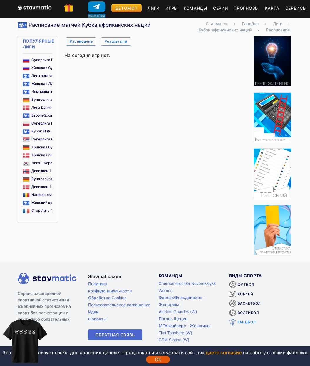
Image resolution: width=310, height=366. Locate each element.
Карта (272, 8)
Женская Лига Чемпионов (50, 83)
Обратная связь (115, 334)
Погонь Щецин (173, 318)
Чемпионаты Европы (45, 91)
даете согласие (224, 352)
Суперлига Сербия (43, 139)
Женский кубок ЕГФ (45, 202)
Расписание (81, 41)
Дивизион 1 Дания (43, 186)
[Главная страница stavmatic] (35, 7)
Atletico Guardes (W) (178, 311)
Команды (195, 8)
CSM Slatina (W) (174, 339)
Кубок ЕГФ (36, 131)
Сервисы (296, 8)
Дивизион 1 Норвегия (46, 171)
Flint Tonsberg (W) (175, 332)
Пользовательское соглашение (119, 304)
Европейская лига (43, 115)
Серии (220, 8)
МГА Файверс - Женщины (184, 325)
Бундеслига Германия (46, 99)
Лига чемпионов (41, 75)
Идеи (93, 311)
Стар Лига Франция (44, 210)
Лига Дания (37, 107)
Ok (158, 359)
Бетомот (126, 8)
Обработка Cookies (107, 297)
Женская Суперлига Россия (52, 68)
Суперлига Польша (44, 123)
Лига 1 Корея (39, 163)
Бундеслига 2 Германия (48, 179)
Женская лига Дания (45, 155)
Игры (171, 8)
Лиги (154, 8)
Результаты (116, 41)
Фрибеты (97, 318)
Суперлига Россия (43, 60)
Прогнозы (246, 8)
